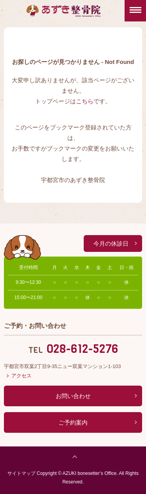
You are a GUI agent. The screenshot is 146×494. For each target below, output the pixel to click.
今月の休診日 (110, 243)
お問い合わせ (73, 396)
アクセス (21, 376)
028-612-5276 (82, 349)
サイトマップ (21, 473)
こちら (84, 101)
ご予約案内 (73, 422)
